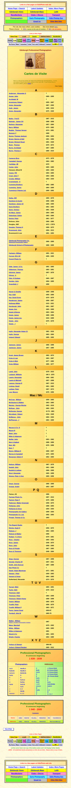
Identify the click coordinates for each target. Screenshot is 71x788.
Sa (48, 682)
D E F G (26, 718)
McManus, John (15, 417)
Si (23, 684)
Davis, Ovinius (14, 210)
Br (13, 670)
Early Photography (37, 18)
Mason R (12, 430)
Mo (23, 673)
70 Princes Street (52, 672)
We (23, 691)
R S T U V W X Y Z (55, 721)
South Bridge (51, 684)
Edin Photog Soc (56, 18)
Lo (13, 693)
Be (12, 670)
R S (49, 718)
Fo (38, 678)
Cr (14, 673)
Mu (25, 673)
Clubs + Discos (37, 15)
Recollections (16, 15)
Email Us (37, 21)
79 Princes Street (52, 674)
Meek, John (13, 433)
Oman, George (14, 484)
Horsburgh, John (15, 306)
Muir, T (11, 448)
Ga (37, 680)
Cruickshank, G (14, 182)
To (22, 686)
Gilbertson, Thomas (16, 269)
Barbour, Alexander (16, 124)
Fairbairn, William (15, 253)
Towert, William (14, 601)
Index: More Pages (56, 8)
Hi (38, 682)
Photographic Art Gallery (18, 512)
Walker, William (14, 621)
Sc (50, 682)
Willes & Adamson (15, 631)
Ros (23, 682)
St (24, 684)
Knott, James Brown (16, 355)
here (56, 27)
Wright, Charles (14, 637)
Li (40, 686)
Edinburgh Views (16, 12)
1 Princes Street (52, 668)
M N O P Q (43, 718)
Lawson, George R (15, 383)
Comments (35, 713)
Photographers (16, 18)
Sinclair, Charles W (15, 562)
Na (37, 690)
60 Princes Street (52, 670)
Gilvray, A (12, 275)
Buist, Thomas (14, 145)
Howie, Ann (13, 309)
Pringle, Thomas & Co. (17, 517)
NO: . (55, 29)
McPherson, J (14, 420)
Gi (38, 680)
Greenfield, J (13, 284)
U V (48, 690)
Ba (37, 670)
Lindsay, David (14, 386)
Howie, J (12, 324)
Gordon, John (14, 281)
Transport (56, 15)
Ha (37, 682)
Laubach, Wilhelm (15, 374)
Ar (12, 668)
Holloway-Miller (14, 303)
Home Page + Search (16, 8)
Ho (12, 684)
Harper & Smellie (15, 292)
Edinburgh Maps (37, 12)
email (29, 83)
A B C (20, 718)
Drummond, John (15, 230)
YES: (34, 29)
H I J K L (34, 718)
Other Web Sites (56, 21)
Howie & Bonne (14, 312)
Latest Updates (37, 8)
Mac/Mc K (23, 670)
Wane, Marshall (14, 625)
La (37, 686)
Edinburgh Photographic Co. (19, 241)
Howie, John (13, 321)
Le (12, 693)
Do (12, 675)
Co (12, 673)
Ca (37, 672)
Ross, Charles (14, 540)
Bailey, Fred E (14, 118)
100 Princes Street (52, 676)
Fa (37, 678)
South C (49, 686)
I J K (37, 684)
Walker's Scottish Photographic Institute (19, 622)
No (39, 690)
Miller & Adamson (15, 436)
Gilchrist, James (15, 272)
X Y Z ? (49, 694)
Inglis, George (14, 334)
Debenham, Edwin (15, 215)
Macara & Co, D (14, 427)
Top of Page (8, 729)
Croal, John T (14, 176)
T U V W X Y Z (57, 718)
